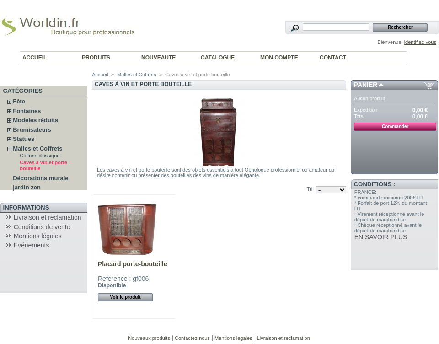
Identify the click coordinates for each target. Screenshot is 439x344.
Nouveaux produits (149, 338)
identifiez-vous (420, 42)
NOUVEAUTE (158, 57)
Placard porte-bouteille (132, 264)
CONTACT (333, 57)
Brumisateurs (32, 129)
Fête (19, 101)
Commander (395, 126)
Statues (23, 138)
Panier (366, 84)
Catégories (23, 90)
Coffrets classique (39, 155)
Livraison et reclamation (283, 338)
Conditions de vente (42, 227)
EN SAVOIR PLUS (380, 237)
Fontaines (27, 111)
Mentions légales (38, 236)
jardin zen (27, 187)
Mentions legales (233, 338)
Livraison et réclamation (47, 217)
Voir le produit (125, 297)
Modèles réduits (35, 120)
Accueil (100, 74)
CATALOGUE (218, 57)
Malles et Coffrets (37, 148)
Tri (309, 189)
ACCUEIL (34, 57)
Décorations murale (40, 178)
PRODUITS (96, 57)
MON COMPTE (279, 57)
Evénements (31, 245)
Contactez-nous (192, 338)
